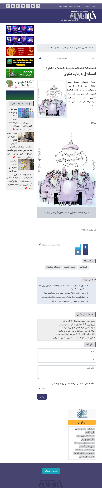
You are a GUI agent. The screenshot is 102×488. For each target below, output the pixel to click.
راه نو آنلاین (80, 429)
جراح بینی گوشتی (86, 446)
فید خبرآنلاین (38, 6)
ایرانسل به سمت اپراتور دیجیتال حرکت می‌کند (68, 301)
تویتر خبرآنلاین (23, 6)
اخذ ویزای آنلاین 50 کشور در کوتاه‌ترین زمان (75, 334)
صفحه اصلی (87, 48)
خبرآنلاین (78, 16)
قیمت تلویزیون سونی (85, 436)
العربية (87, 6)
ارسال (42, 396)
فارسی (93, 6)
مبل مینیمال (88, 443)
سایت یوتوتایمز (87, 439)
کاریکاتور (83, 267)
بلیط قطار (79, 450)
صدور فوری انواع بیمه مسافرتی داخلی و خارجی (74, 337)
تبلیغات (65, 6)
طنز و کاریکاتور (51, 48)
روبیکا (8, 6)
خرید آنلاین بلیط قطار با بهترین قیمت (78, 327)
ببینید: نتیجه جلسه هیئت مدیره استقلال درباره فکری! (71, 71)
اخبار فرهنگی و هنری (71, 48)
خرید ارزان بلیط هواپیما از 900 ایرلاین (78, 321)
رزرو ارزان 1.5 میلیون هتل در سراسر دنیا (77, 324)
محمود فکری (70, 267)
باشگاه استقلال (53, 267)
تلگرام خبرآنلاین (33, 6)
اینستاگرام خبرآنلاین (28, 6)
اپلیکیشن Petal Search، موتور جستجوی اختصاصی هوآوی (63, 297)
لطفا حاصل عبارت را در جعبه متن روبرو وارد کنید (73, 383)
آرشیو (60, 6)
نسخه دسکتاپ (51, 471)
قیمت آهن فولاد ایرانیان (83, 453)
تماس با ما (77, 6)
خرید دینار (78, 443)
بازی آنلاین (89, 432)
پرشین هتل (89, 450)
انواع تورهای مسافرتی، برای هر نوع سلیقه (76, 331)
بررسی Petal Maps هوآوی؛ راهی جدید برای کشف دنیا (65, 293)
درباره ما (71, 6)
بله (13, 6)
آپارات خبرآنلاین (18, 6)
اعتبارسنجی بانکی (86, 456)
